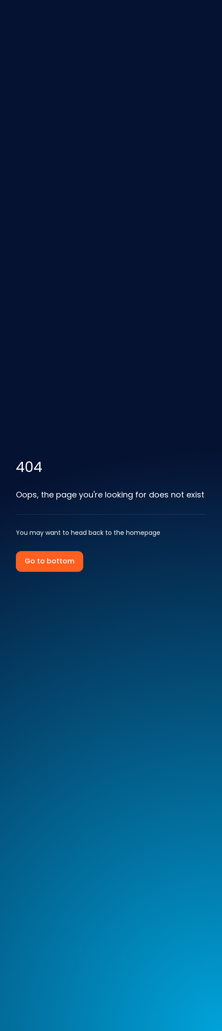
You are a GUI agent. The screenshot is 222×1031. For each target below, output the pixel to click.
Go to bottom (49, 561)
